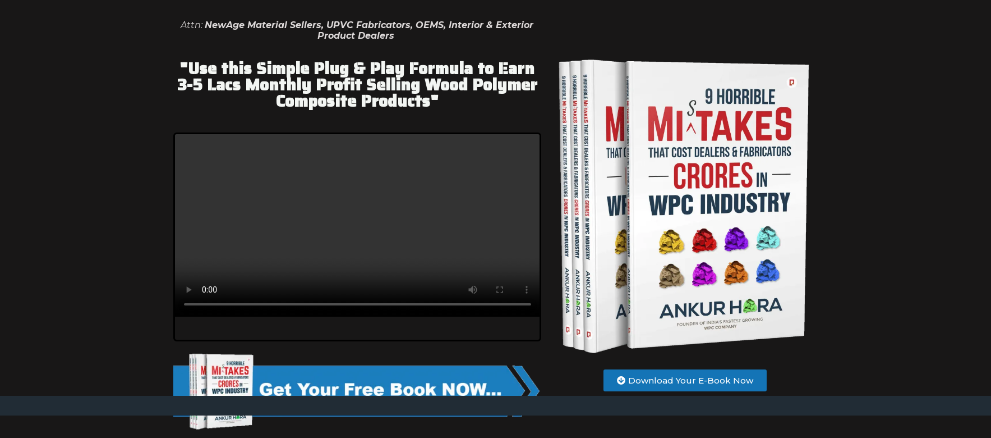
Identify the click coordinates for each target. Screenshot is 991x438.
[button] (685, 380)
